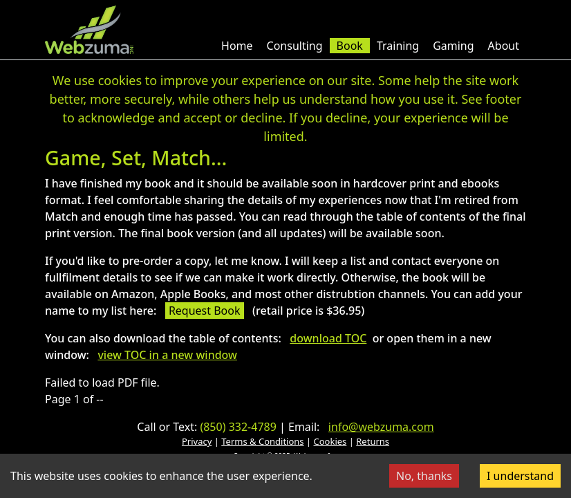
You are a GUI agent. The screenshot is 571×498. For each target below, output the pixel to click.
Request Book (205, 310)
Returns (372, 441)
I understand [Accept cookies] (520, 475)
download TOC (328, 338)
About (503, 45)
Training (398, 45)
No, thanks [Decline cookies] (424, 475)
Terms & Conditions (262, 441)
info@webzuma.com (381, 426)
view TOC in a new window (167, 354)
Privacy (197, 441)
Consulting (295, 45)
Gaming (453, 45)
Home (237, 45)
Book (350, 45)
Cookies (330, 441)
